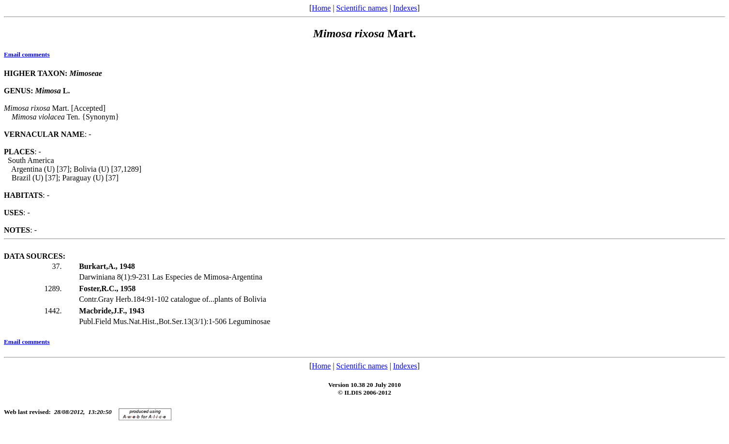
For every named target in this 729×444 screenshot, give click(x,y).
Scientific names (362, 8)
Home (321, 8)
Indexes (405, 8)
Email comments (27, 54)
